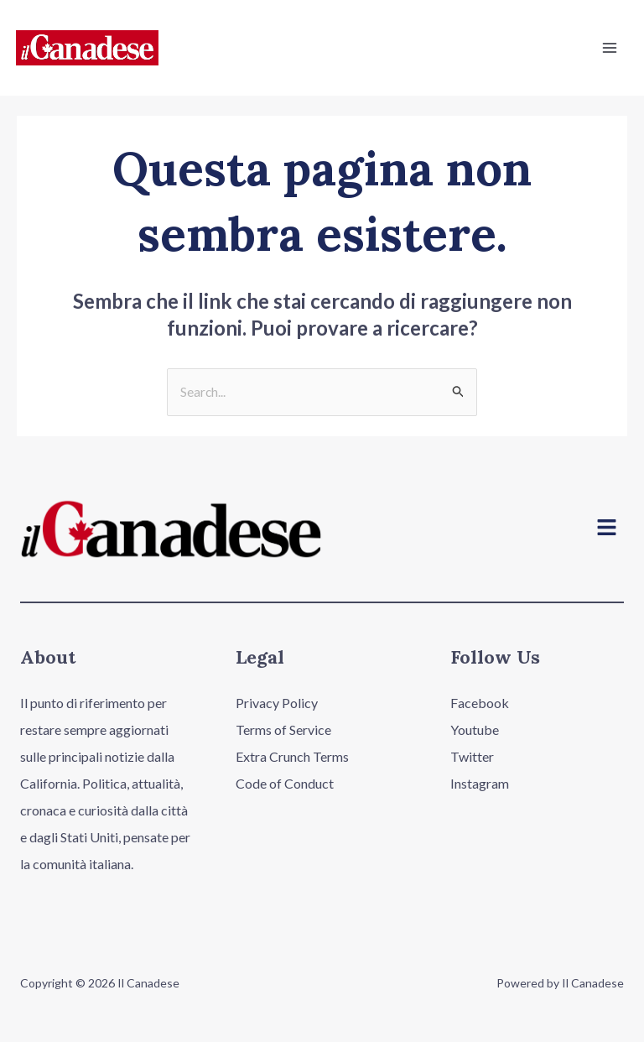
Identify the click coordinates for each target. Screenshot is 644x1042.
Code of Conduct (285, 784)
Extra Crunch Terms (292, 757)
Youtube (474, 730)
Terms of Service (283, 730)
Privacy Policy (277, 703)
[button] (607, 530)
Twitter (472, 757)
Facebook (479, 703)
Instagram (479, 784)
